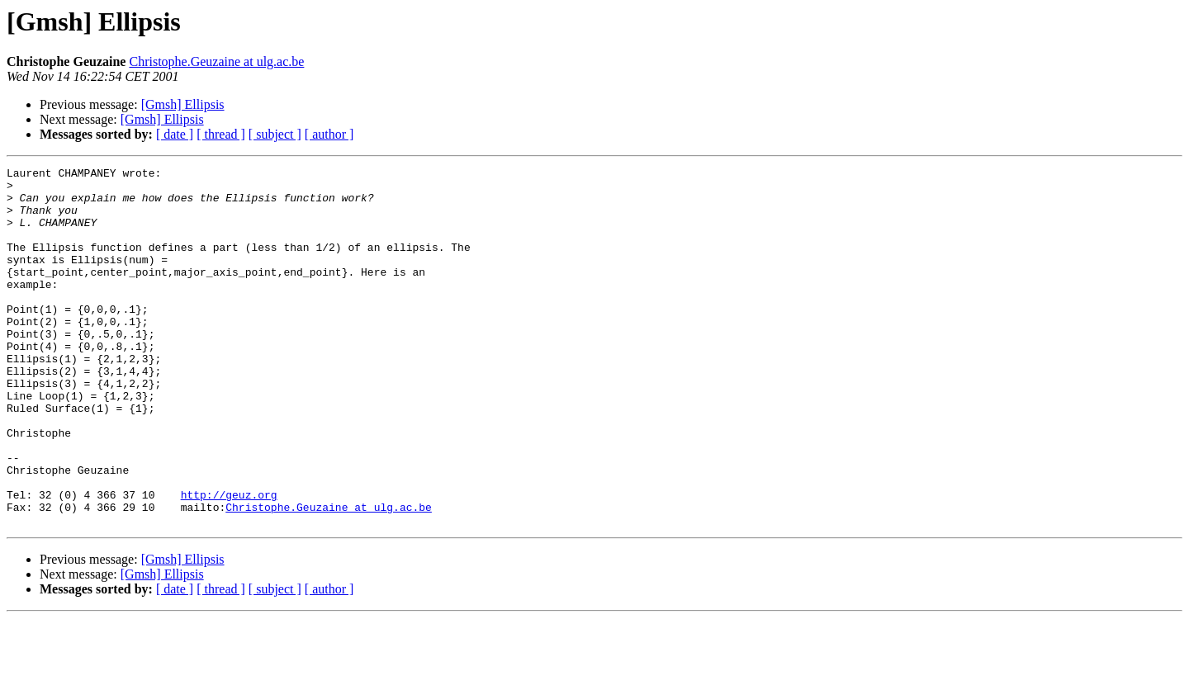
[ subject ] (275, 134)
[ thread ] (221, 134)
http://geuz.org (229, 561)
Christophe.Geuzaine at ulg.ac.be (216, 61)
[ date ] (174, 134)
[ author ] (329, 134)
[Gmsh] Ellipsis (183, 104)
